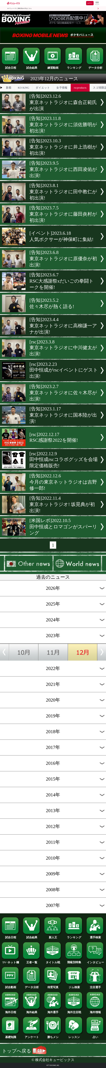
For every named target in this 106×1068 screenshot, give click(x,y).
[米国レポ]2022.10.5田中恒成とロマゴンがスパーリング (63, 527)
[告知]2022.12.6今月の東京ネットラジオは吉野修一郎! (63, 482)
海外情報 (95, 1011)
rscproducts (80, 87)
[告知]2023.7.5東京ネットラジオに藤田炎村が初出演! (63, 214)
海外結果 (31, 1011)
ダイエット (43, 87)
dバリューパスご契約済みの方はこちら (20, 8)
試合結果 (31, 66)
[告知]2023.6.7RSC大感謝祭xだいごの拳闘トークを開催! (61, 281)
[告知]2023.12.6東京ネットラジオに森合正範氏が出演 (63, 102)
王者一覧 (31, 961)
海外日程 (10, 1011)
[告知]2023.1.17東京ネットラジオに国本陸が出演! (63, 415)
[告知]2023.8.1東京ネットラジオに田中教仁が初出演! (63, 192)
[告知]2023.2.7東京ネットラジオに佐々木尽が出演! (63, 393)
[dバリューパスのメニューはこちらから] (97, 3)
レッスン (74, 1036)
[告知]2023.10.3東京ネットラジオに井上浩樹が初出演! (63, 147)
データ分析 (95, 66)
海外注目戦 (74, 1011)
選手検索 (95, 936)
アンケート (31, 1036)
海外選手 (53, 1011)
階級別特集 (74, 961)
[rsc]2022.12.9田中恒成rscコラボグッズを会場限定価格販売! (63, 459)
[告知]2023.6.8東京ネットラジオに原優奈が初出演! (63, 258)
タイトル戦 (53, 961)
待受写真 (53, 986)
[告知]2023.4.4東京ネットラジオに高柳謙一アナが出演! (63, 326)
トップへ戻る (24, 1051)
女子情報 (61, 87)
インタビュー (95, 961)
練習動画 (53, 66)
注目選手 (95, 986)
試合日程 (10, 66)
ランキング (74, 66)
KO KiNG (23, 87)
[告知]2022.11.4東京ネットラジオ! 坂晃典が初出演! (62, 504)
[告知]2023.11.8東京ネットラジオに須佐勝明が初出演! (63, 124)
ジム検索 (74, 986)
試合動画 (10, 986)
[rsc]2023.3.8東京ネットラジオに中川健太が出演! (63, 347)
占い (95, 1036)
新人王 (53, 936)
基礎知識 (10, 1036)
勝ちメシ (53, 1036)
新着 (8, 87)
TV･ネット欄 (10, 961)
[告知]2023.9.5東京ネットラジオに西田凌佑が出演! (63, 169)
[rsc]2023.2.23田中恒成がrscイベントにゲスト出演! (63, 370)
